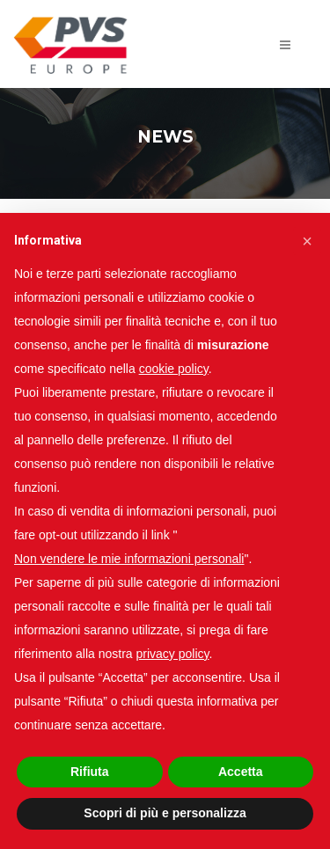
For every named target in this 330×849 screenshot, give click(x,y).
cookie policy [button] (174, 369)
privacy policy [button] (172, 654)
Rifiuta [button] (89, 772)
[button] (307, 241)
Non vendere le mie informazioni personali (129, 559)
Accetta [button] (240, 772)
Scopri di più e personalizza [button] (165, 813)
